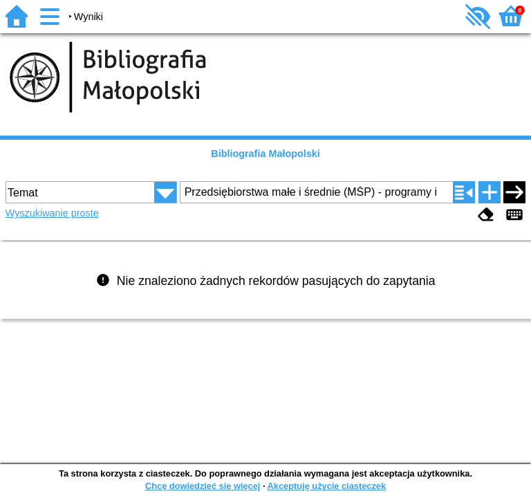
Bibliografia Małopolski (265, 153)
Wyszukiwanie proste (52, 213)
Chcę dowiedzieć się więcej (202, 486)
